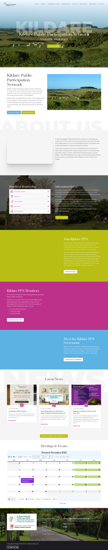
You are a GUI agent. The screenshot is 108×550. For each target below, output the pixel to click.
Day (30, 457)
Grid (10, 457)
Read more (12, 420)
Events (74, 4)
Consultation (16, 211)
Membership (66, 4)
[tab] (29, 191)
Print (55, 499)
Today (63, 457)
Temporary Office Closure (17, 411)
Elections (83, 4)
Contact (101, 4)
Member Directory (15, 320)
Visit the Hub (62, 217)
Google (63, 503)
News (17, 408)
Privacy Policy (46, 530)
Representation (53, 4)
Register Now (28, 112)
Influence (15, 196)
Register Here (54, 46)
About (43, 4)
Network (15, 206)
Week (25, 457)
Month (20, 457)
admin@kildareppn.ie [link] (75, 527)
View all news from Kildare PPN (53, 436)
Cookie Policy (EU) (48, 534)
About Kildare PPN (48, 519)
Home (37, 4)
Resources (92, 4)
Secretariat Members (73, 359)
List (15, 457)
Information (16, 201)
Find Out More (13, 112)
